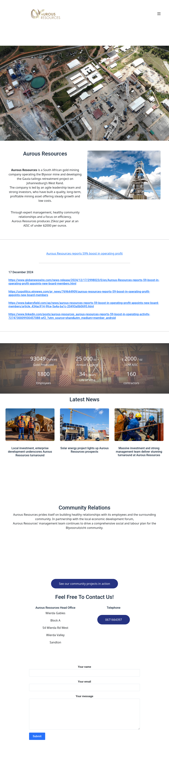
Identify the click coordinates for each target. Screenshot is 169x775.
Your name (84, 669)
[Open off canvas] (159, 13)
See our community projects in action (84, 584)
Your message (84, 712)
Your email (84, 684)
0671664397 (113, 620)
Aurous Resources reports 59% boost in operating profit (84, 253)
